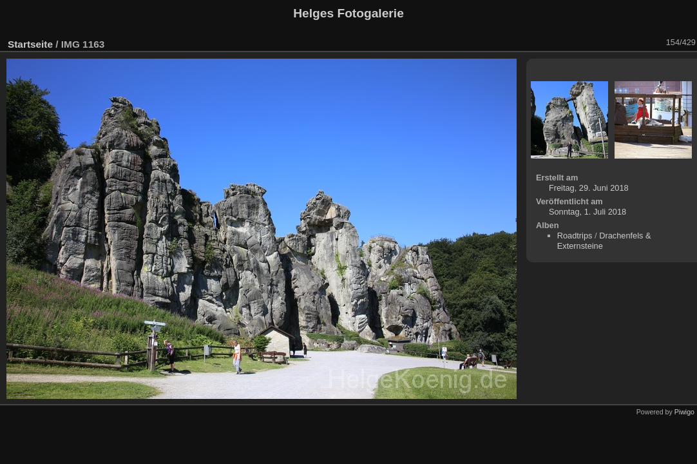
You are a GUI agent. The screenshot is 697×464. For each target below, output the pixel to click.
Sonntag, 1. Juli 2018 (587, 212)
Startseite (30, 44)
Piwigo (684, 412)
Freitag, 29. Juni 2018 (589, 188)
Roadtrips (575, 235)
